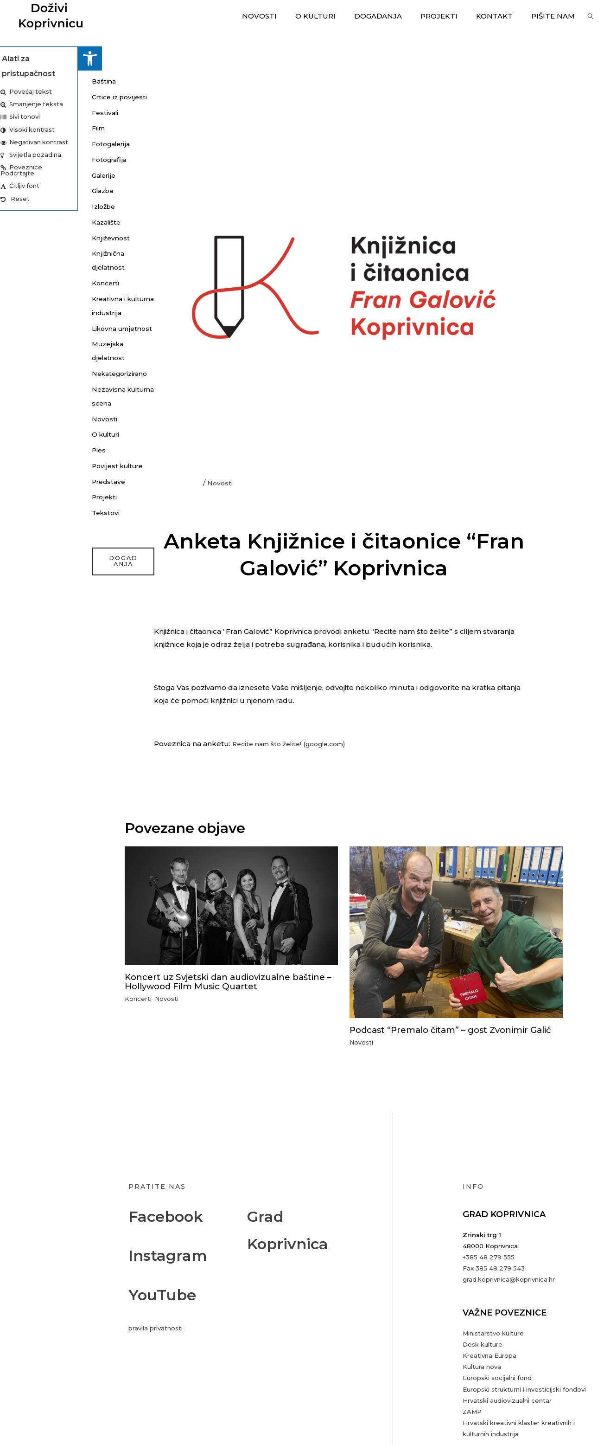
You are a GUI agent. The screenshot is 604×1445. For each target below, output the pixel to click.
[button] (12, 58)
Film (22, 127)
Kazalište (30, 222)
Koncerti (29, 282)
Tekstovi (29, 554)
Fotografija (33, 159)
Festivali (28, 112)
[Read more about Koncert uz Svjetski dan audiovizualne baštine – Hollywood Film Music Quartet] (231, 904)
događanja (45, 603)
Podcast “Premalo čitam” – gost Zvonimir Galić (448, 1034)
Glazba (26, 190)
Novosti (284, 16)
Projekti (450, 16)
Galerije (27, 175)
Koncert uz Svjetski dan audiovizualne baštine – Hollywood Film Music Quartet (220, 981)
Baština (27, 81)
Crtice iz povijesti (43, 96)
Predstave (32, 523)
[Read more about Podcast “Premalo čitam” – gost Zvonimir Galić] (456, 931)
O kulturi (336, 16)
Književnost (34, 237)
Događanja (394, 16)
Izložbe (27, 206)
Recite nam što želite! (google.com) (296, 743)
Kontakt (501, 16)
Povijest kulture (42, 507)
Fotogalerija (35, 143)
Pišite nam (555, 16)
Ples (22, 491)
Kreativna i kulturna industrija (32, 312)
